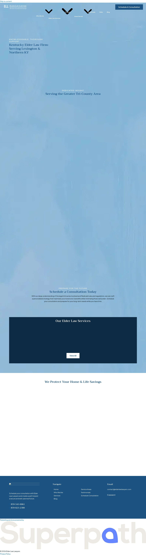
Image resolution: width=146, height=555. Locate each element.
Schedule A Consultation (129, 7)
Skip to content (6, 1)
